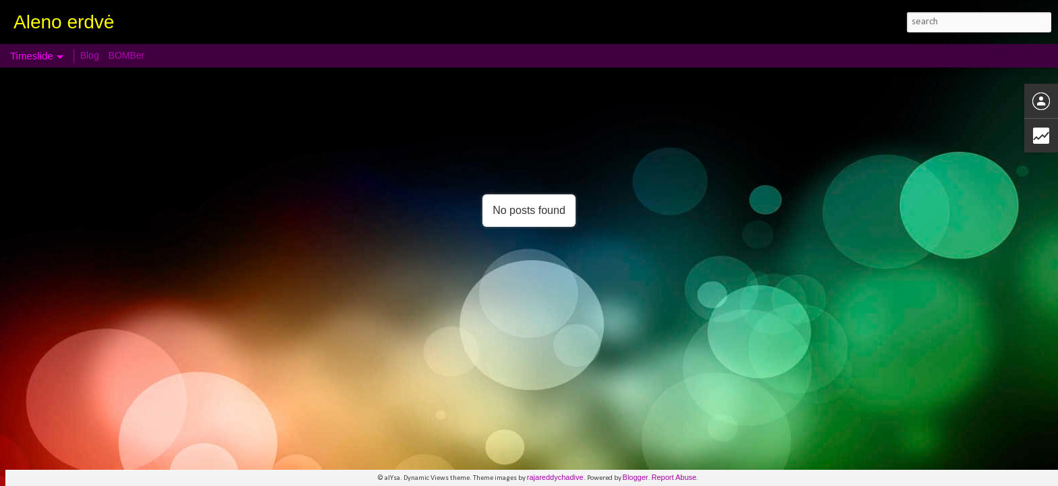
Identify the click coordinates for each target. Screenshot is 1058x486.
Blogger (635, 477)
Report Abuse (674, 477)
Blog (89, 55)
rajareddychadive (555, 477)
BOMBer (127, 55)
